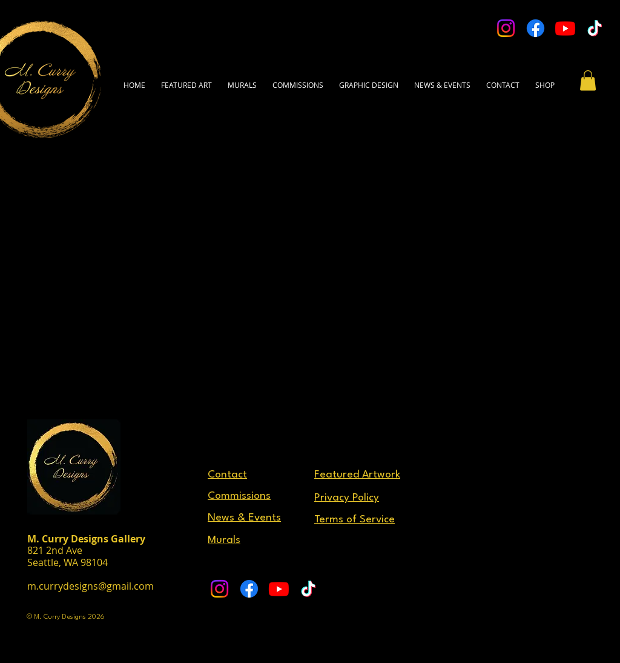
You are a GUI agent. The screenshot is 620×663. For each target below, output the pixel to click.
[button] (502, 79)
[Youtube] (565, 28)
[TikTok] (595, 28)
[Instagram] (506, 28)
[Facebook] (535, 28)
